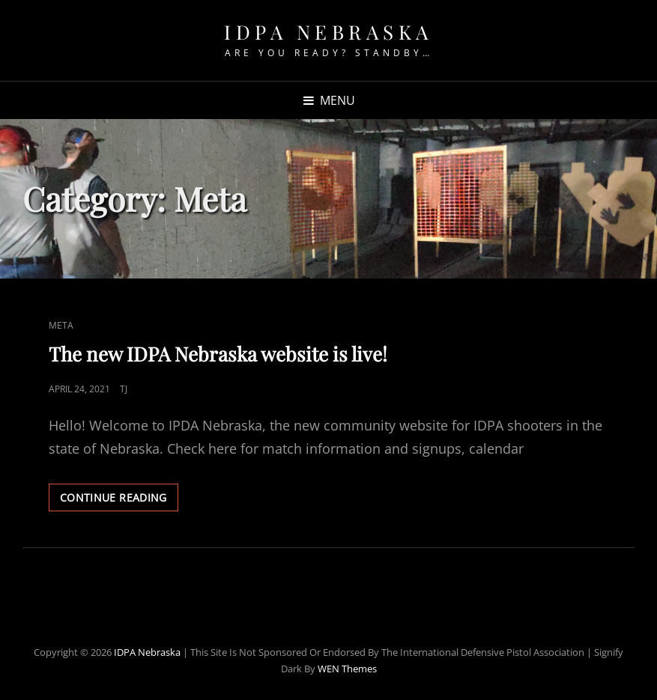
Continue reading (119, 500)
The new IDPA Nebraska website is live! (218, 354)
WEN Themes (347, 668)
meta (61, 325)
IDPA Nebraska (328, 32)
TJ (123, 389)
